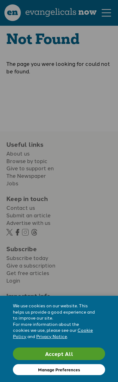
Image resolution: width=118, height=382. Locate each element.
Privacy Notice (51, 336)
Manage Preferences (59, 370)
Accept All (59, 354)
